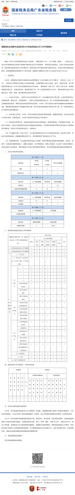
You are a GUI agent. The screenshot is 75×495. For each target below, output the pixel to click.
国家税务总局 (58, 1)
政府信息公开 (26, 39)
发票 (21, 26)
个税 (2, 26)
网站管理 (37, 477)
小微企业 (12, 26)
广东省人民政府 (69, 1)
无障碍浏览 (14, 1)
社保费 (18, 26)
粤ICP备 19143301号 (36, 483)
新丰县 (19, 39)
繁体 (7, 1)
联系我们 (45, 477)
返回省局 (64, 33)
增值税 (7, 26)
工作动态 (39, 35)
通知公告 (13, 35)
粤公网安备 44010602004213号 (53, 483)
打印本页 (64, 51)
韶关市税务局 (12, 39)
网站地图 (29, 477)
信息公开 (39, 31)
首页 (13, 31)
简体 (2, 1)
